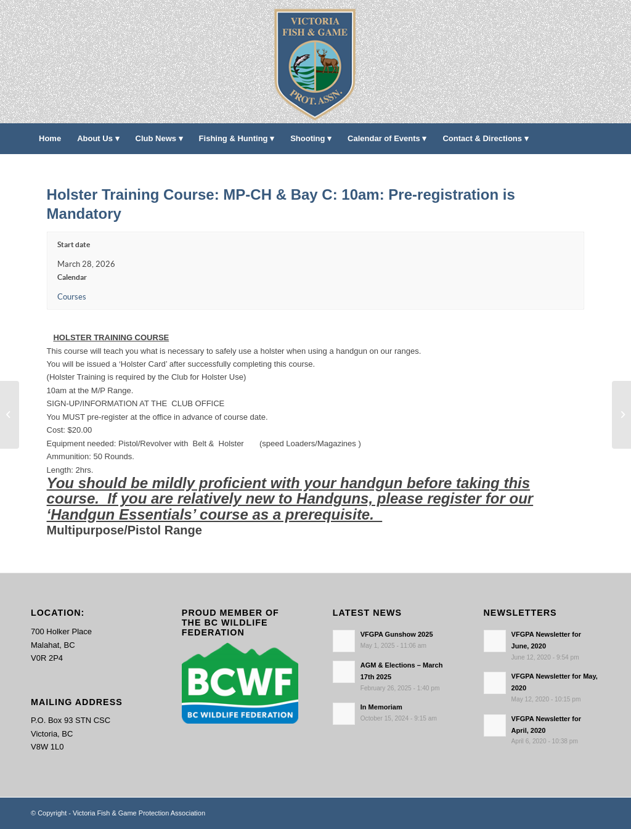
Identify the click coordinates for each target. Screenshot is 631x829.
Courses (71, 296)
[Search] (592, 169)
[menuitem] (50, 138)
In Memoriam (381, 707)
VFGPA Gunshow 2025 (396, 634)
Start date (73, 244)
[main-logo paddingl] (315, 61)
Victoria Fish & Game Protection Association (139, 813)
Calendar (72, 277)
